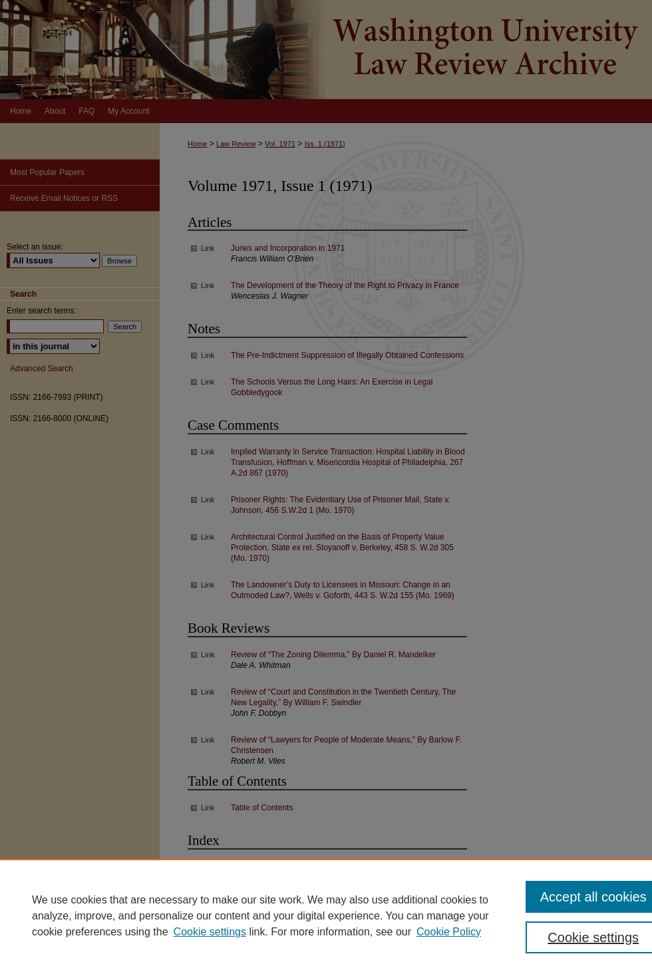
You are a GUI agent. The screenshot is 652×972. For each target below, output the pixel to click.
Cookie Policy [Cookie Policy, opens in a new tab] (448, 931)
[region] (326, 915)
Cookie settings (210, 931)
